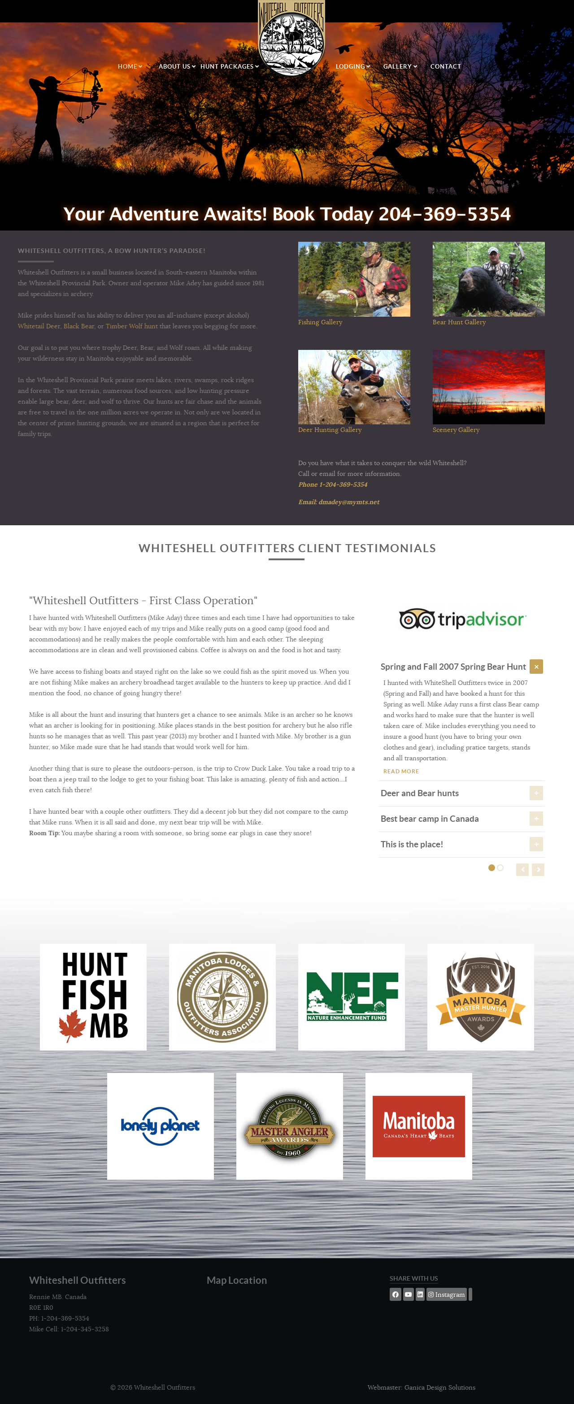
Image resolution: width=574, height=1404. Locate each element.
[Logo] (292, 40)
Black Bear (62, 326)
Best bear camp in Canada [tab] (462, 818)
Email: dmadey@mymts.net (338, 502)
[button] (491, 867)
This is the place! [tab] (462, 843)
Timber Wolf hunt (115, 326)
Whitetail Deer (22, 326)
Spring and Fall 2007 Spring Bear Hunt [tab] (462, 666)
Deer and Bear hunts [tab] (462, 792)
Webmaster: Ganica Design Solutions (421, 1387)
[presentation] (522, 869)
